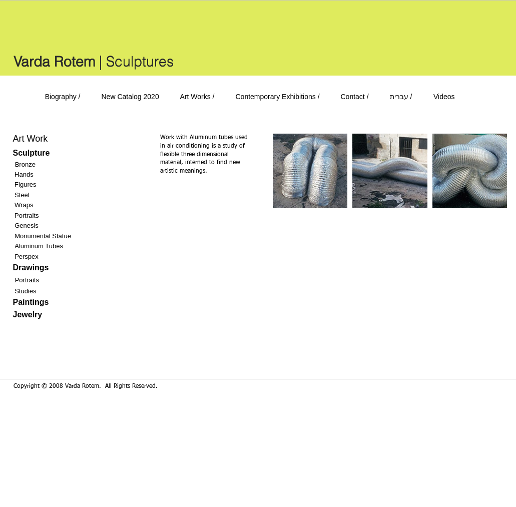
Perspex (27, 256)
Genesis (27, 225)
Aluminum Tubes (39, 246)
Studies (25, 291)
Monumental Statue (43, 236)
